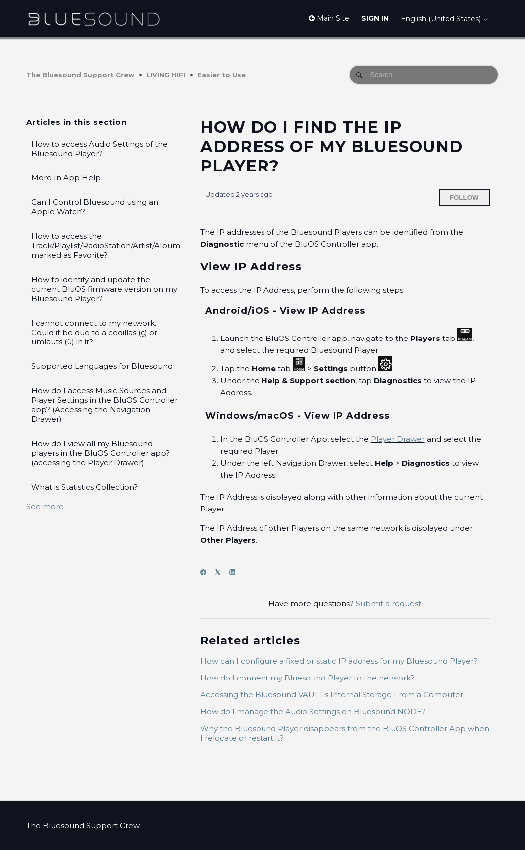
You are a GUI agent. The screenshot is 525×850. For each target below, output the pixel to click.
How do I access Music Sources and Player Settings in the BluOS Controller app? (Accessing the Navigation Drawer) (104, 405)
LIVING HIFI (165, 75)
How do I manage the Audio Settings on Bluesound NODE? (313, 711)
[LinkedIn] (235, 572)
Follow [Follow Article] (464, 197)
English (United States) (445, 18)
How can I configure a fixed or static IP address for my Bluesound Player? (339, 661)
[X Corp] (221, 572)
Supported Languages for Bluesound (102, 366)
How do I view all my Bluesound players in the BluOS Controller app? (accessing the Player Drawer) (100, 453)
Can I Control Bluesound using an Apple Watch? (94, 206)
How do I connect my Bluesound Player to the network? (307, 677)
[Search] (424, 75)
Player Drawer (398, 439)
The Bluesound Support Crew (80, 75)
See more (45, 506)
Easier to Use (221, 75)
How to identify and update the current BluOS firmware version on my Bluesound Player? (104, 289)
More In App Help (66, 177)
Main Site (329, 18)
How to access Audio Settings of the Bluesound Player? (99, 148)
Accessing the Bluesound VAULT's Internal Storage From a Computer (331, 694)
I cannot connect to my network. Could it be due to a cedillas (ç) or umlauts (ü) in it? (94, 332)
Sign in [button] (375, 18)
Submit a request (388, 603)
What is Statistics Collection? (84, 487)
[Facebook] (206, 572)
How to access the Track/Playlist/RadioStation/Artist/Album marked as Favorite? (105, 245)
